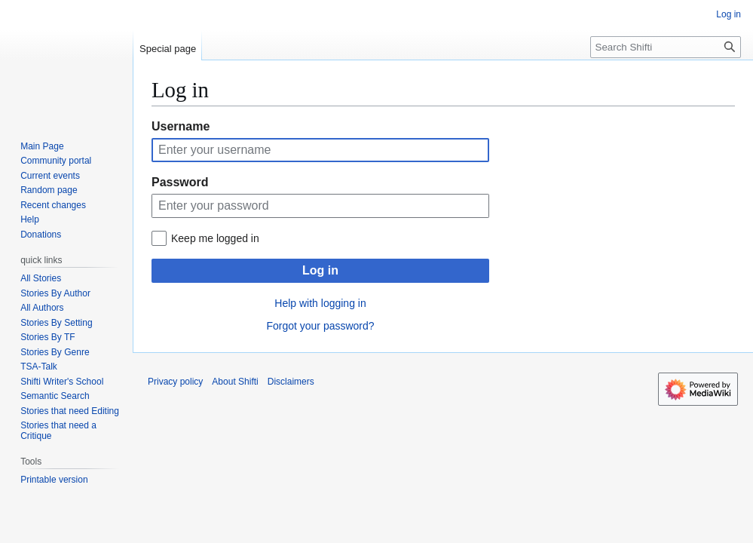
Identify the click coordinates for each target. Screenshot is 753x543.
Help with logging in (320, 303)
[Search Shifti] (665, 47)
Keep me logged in (215, 238)
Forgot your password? (320, 326)
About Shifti (235, 381)
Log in (320, 270)
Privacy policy (175, 381)
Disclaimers (291, 381)
